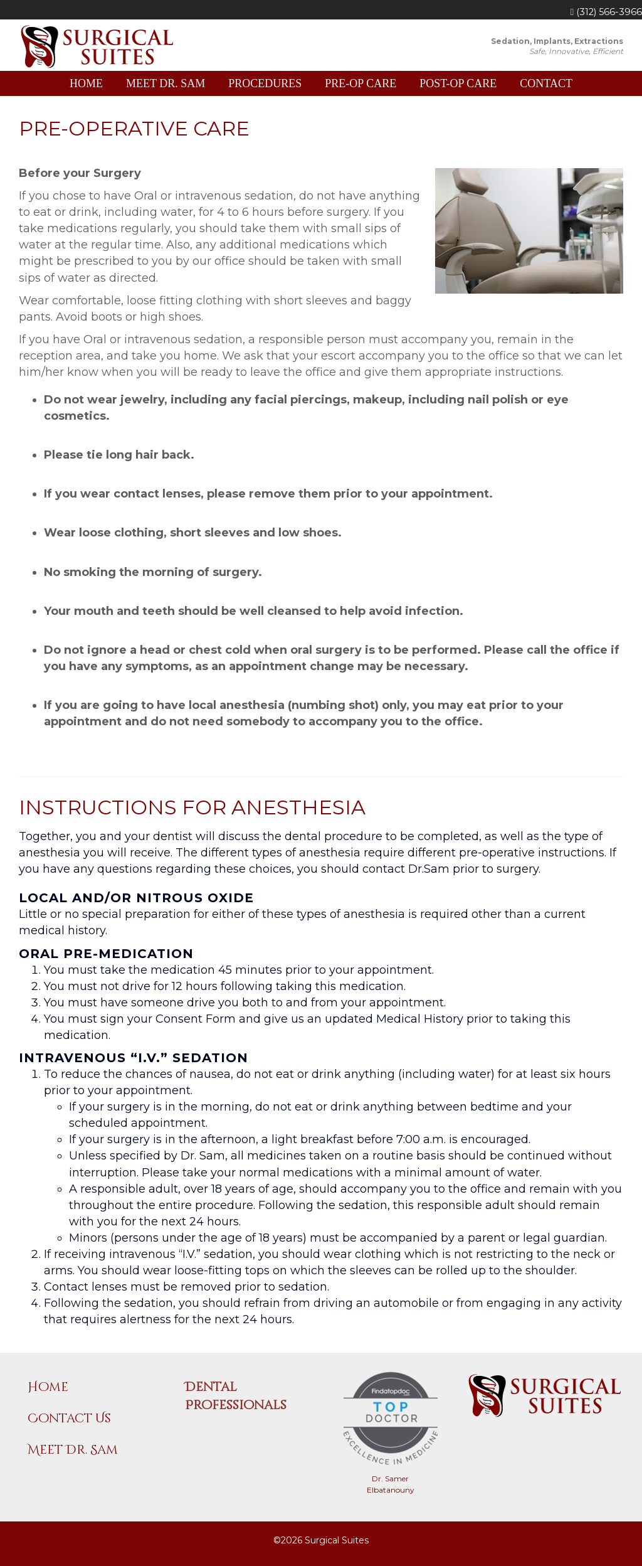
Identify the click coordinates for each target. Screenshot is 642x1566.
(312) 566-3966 (606, 12)
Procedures (265, 83)
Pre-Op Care (360, 83)
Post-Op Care (458, 83)
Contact (546, 83)
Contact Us (69, 1418)
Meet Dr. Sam (165, 83)
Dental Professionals (236, 1396)
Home (86, 83)
